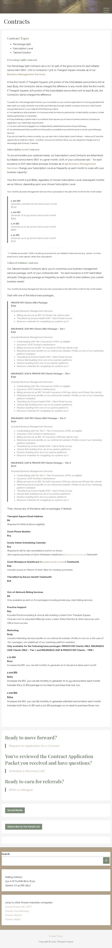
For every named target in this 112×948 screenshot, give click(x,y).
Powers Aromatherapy (17, 911)
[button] (107, 7)
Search (6, 853)
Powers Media (12, 919)
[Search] (106, 860)
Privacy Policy (56, 936)
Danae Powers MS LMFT (18, 906)
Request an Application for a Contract (34, 746)
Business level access (74, 554)
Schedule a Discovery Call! (26, 771)
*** (91, 159)
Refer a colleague (21, 789)
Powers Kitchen (13, 915)
